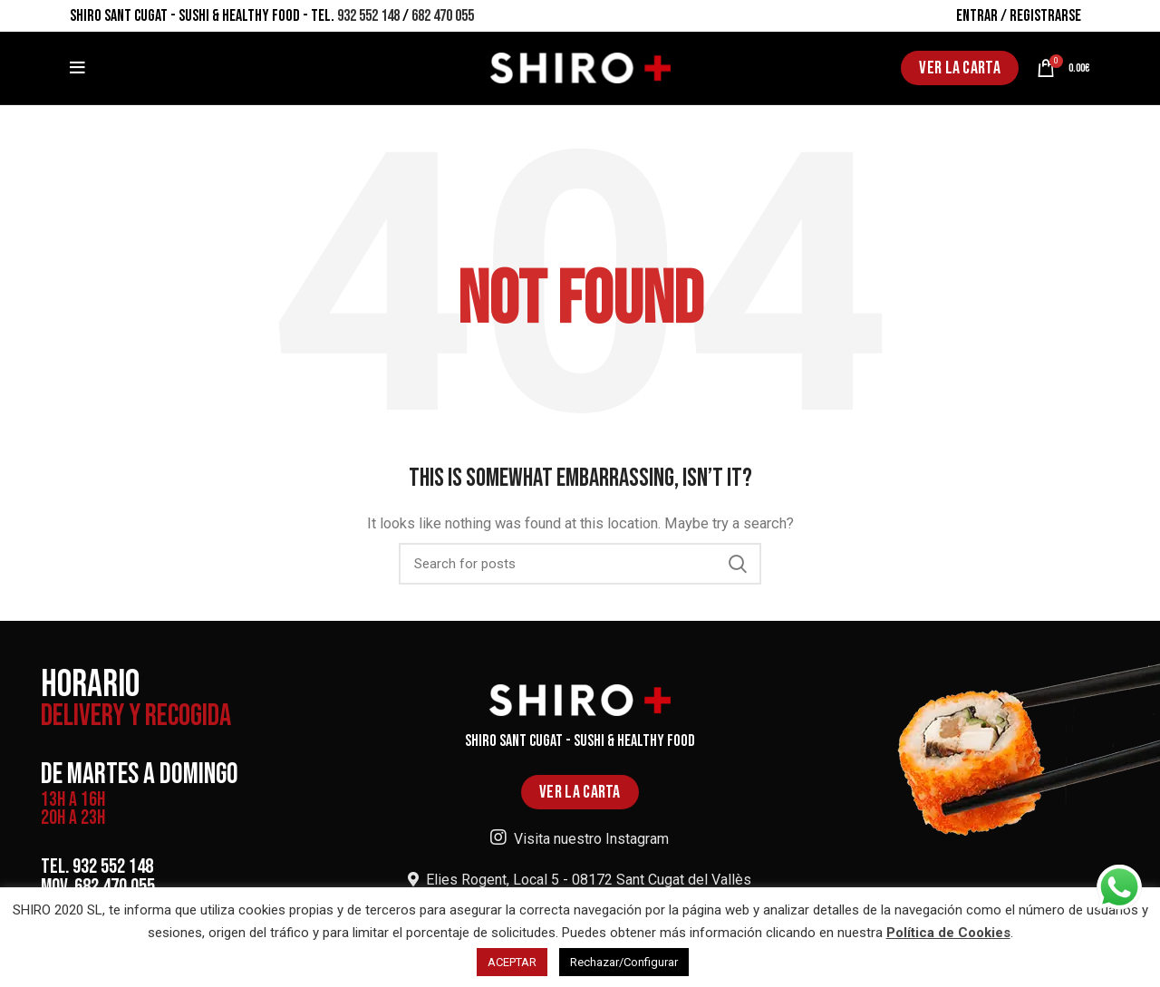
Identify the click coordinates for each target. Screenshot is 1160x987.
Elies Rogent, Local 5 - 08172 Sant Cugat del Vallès (579, 879)
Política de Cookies (948, 932)
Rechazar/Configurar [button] (624, 962)
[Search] (580, 564)
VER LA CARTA (959, 68)
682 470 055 (442, 15)
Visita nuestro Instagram (579, 838)
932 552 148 (368, 15)
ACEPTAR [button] (512, 962)
